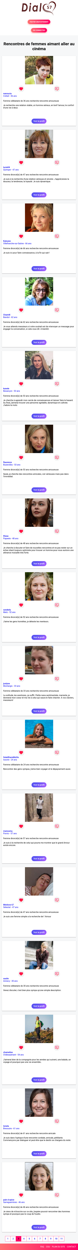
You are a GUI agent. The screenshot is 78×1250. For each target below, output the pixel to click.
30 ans (15, 981)
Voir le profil (38, 121)
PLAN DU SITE (58, 1246)
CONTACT (71, 1246)
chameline (8, 1052)
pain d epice (8, 1200)
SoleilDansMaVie (11, 757)
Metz (5, 612)
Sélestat (7, 907)
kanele (6, 388)
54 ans (21, 1055)
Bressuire (7, 1128)
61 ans (16, 1128)
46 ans (22, 1202)
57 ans (14, 833)
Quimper (7, 170)
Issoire (6, 760)
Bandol (6, 317)
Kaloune (7, 241)
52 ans (12, 612)
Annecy (6, 981)
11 (61, 1238)
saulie (6, 978)
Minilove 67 (8, 905)
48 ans (15, 538)
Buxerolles (8, 465)
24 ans (14, 760)
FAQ (42, 1246)
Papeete (7, 538)
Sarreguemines (10, 1202)
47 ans (16, 170)
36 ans (14, 96)
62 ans (14, 317)
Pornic (6, 833)
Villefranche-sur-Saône (13, 243)
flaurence (7, 462)
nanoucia (7, 93)
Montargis (7, 686)
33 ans (17, 686)
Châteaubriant (9, 1055)
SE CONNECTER (39, 30)
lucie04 (6, 167)
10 (56, 1238)
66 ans (28, 243)
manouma (7, 831)
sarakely (7, 610)
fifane (5, 536)
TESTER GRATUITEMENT (39, 22)
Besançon (7, 391)
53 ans (17, 391)
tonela (6, 1126)
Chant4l (6, 315)
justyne (6, 683)
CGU (48, 1246)
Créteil (6, 96)
